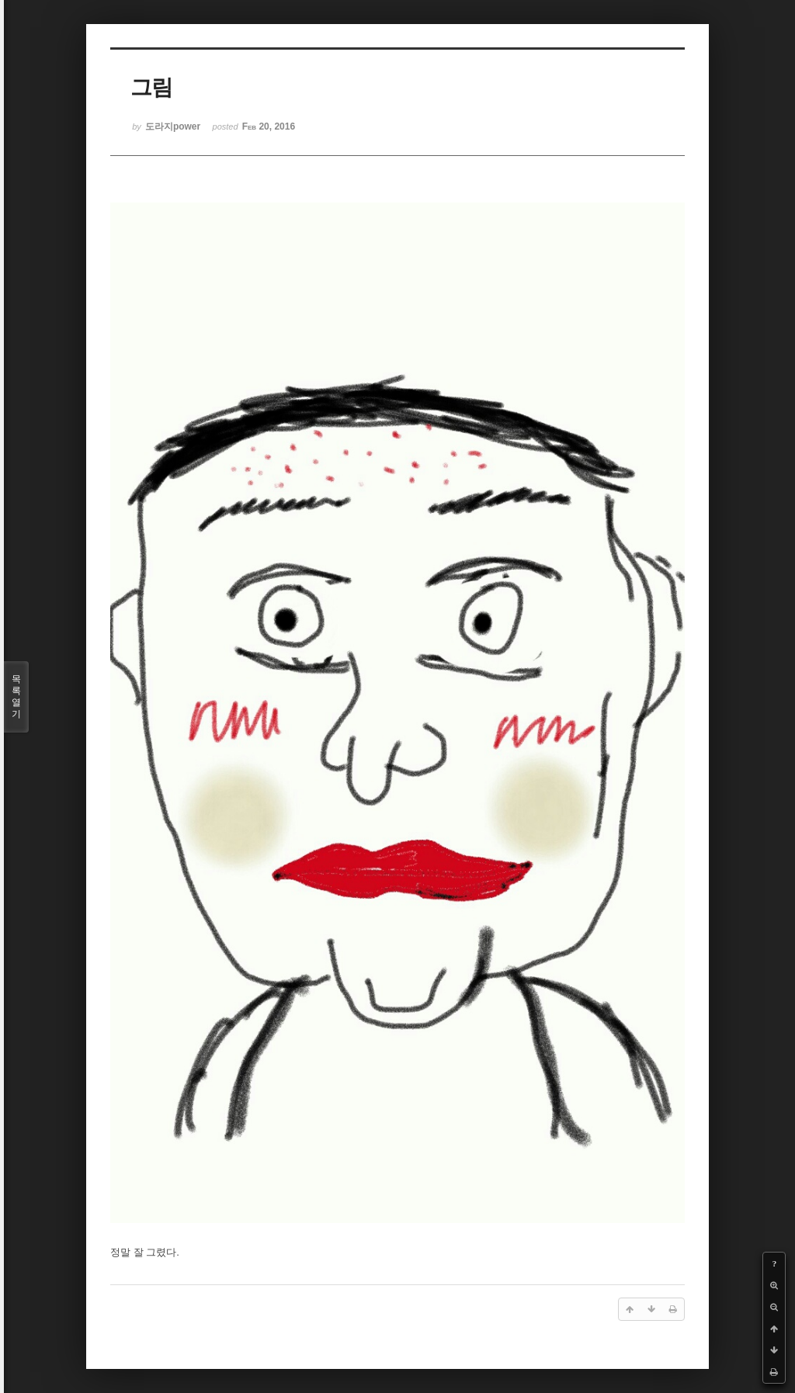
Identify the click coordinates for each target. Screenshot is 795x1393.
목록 (16, 697)
